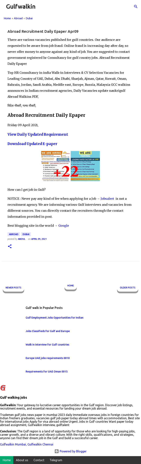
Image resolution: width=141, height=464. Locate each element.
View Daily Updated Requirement (37, 134)
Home (70, 285)
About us (22, 460)
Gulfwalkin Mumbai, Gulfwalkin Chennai (26, 444)
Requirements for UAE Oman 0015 (47, 371)
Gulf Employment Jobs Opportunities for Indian (54, 317)
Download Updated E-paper (32, 144)
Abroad (13, 234)
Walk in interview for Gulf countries (47, 344)
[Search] (136, 6)
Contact (38, 460)
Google (63, 225)
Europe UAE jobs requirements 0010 (48, 358)
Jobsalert (108, 198)
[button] (9, 246)
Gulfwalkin (21, 6)
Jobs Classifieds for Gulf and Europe (48, 331)
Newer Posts (13, 287)
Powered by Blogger (70, 451)
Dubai (26, 234)
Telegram (56, 460)
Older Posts (127, 287)
